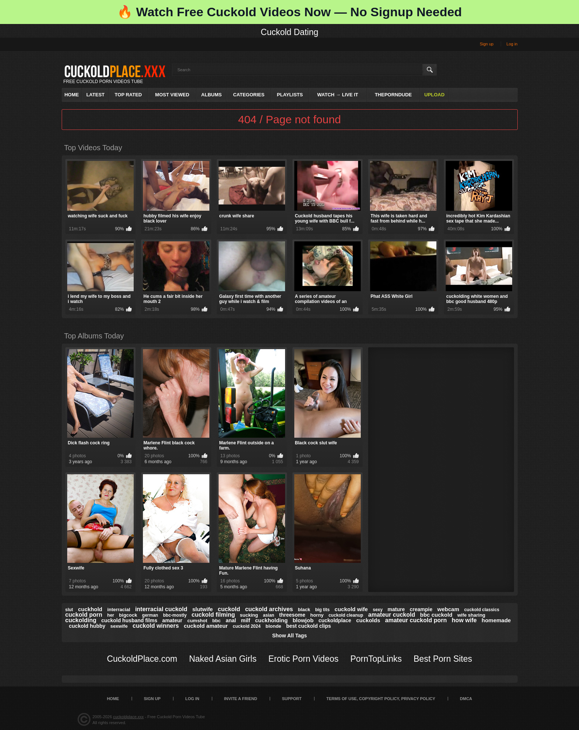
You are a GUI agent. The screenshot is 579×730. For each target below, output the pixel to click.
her (110, 615)
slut (69, 609)
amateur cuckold (391, 615)
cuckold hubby (87, 626)
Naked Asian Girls (223, 659)
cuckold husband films (129, 620)
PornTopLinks (376, 659)
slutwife (202, 609)
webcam (448, 609)
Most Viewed (172, 94)
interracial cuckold (161, 609)
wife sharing (471, 615)
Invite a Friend (240, 698)
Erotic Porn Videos (303, 659)
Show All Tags (289, 635)
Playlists (290, 94)
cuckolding (80, 620)
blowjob (303, 620)
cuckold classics (481, 609)
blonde (273, 626)
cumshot (197, 620)
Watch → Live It (337, 94)
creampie (421, 609)
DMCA (466, 698)
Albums (211, 94)
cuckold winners (156, 626)
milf (245, 620)
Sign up (486, 44)
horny (316, 615)
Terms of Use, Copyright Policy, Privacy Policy (380, 698)
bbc (216, 620)
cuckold (229, 609)
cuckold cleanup (346, 615)
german (150, 615)
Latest (95, 94)
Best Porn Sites (443, 659)
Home (71, 94)
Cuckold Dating (289, 32)
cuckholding (271, 620)
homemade (496, 620)
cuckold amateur (206, 626)
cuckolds (368, 620)
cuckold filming (213, 615)
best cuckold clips (308, 626)
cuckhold (90, 609)
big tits (322, 609)
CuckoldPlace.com (142, 659)
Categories (248, 94)
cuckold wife (351, 609)
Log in (512, 44)
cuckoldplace (334, 620)
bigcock (128, 615)
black (304, 609)
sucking (249, 615)
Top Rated (128, 94)
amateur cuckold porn (416, 620)
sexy (378, 609)
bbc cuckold (436, 615)
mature (396, 609)
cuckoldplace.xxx (128, 716)
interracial (118, 609)
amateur (172, 620)
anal (231, 620)
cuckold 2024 (246, 626)
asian (268, 615)
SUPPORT (291, 698)
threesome (292, 615)
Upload (434, 94)
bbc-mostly (175, 615)
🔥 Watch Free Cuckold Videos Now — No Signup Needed (289, 12)
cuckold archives (269, 609)
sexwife (119, 626)
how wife (464, 620)
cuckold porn (83, 615)
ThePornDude (393, 94)
